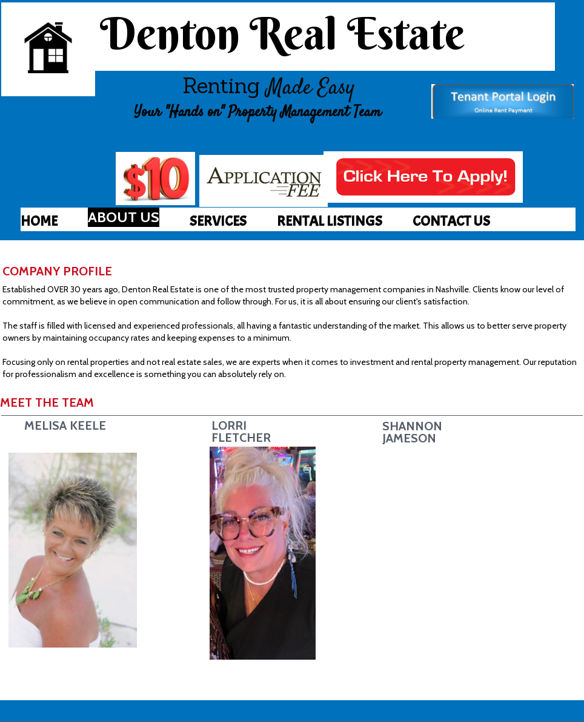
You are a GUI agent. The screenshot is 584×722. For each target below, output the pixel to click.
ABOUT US (123, 217)
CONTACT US (451, 221)
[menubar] (298, 221)
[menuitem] (39, 221)
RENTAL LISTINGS (329, 221)
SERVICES (218, 221)
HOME (39, 221)
